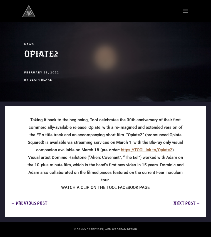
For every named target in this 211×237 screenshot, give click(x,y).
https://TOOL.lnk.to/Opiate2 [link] (146, 149)
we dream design (124, 229)
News (29, 44)
